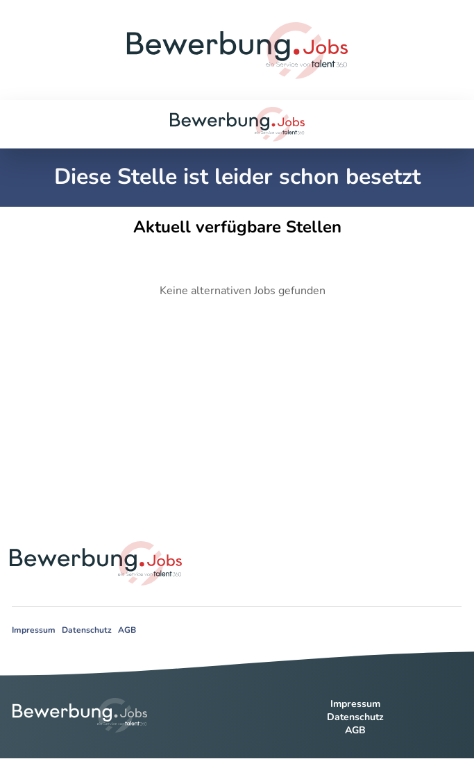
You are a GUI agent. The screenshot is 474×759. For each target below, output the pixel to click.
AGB (127, 630)
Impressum (34, 630)
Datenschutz (87, 630)
